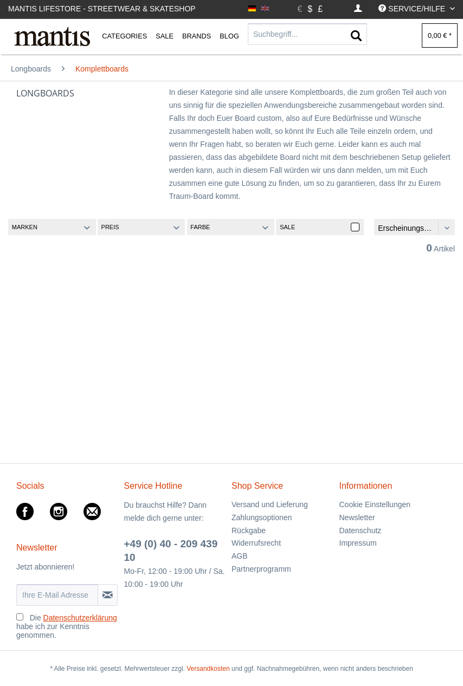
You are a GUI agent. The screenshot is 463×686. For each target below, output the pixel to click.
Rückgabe (249, 530)
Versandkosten (208, 668)
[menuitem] (358, 9)
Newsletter (357, 517)
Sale (287, 227)
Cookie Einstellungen (375, 504)
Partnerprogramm (261, 569)
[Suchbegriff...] (307, 34)
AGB (240, 556)
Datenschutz (360, 530)
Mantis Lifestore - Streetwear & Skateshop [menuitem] (102, 8)
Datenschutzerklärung (80, 617)
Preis (110, 227)
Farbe (200, 227)
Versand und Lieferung (270, 504)
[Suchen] (356, 36)
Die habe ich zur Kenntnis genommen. (66, 626)
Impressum (358, 543)
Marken (24, 227)
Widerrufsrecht (256, 543)
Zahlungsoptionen (262, 517)
